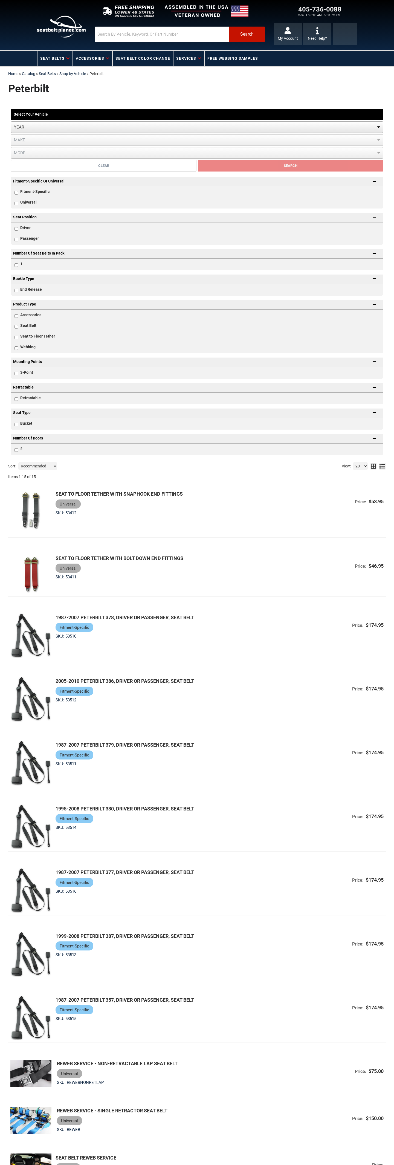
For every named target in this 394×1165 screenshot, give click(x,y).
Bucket (26, 423)
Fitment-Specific (35, 191)
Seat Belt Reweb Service (86, 1158)
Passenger (29, 238)
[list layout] (382, 466)
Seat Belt (28, 325)
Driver (25, 227)
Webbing (28, 347)
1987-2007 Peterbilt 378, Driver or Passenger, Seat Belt (125, 617)
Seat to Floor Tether (37, 336)
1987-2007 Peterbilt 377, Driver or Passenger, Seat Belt (125, 872)
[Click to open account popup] (288, 34)
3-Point (26, 372)
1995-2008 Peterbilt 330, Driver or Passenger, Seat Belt (125, 809)
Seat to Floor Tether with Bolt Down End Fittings (119, 558)
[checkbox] (16, 229)
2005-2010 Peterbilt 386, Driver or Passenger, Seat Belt (125, 681)
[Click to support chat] (317, 34)
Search (290, 166)
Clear (103, 166)
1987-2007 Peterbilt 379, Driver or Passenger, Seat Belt (125, 745)
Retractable (30, 398)
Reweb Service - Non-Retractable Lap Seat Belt (116, 1063)
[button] (180, 34)
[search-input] (162, 34)
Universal (28, 202)
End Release (31, 289)
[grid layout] (373, 466)
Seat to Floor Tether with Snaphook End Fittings (119, 494)
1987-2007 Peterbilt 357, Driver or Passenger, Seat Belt (125, 1000)
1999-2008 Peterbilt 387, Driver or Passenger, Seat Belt (125, 936)
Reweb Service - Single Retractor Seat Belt (111, 1110)
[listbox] (197, 127)
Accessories (30, 315)
